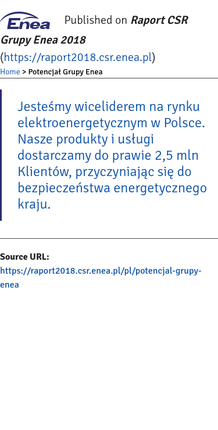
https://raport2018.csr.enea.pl (77, 57)
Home (10, 72)
